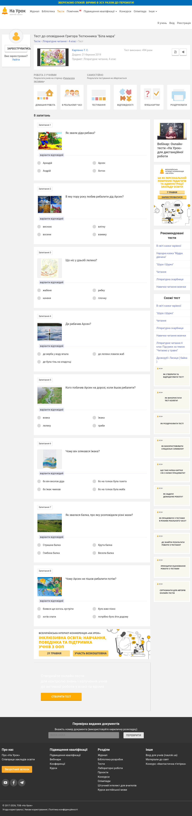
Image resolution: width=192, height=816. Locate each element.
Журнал (34, 11)
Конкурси (125, 11)
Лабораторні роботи (110, 768)
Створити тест (61, 696)
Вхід (172, 23)
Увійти (16, 59)
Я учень (162, 23)
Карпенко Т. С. (80, 50)
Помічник (74, 11)
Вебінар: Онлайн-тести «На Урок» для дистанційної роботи (170, 150)
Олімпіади (104, 781)
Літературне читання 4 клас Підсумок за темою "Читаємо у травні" (170, 347)
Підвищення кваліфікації (100, 11)
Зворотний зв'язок (17, 769)
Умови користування (36, 809)
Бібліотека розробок (110, 759)
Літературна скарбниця (170, 279)
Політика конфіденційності (63, 809)
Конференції (57, 763)
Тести (60, 11)
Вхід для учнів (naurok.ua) (161, 755)
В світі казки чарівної (168, 245)
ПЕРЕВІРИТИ (133, 735)
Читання (161, 271)
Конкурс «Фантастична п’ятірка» (166, 763)
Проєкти (103, 772)
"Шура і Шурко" (165, 264)
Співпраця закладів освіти (18, 759)
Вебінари (55, 759)
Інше (153, 11)
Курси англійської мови (112, 789)
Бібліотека (48, 11)
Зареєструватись (17, 48)
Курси (53, 768)
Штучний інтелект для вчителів (117, 785)
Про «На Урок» (11, 755)
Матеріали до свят (157, 759)
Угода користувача (12, 809)
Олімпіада (140, 11)
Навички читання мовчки (171, 286)
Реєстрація (184, 23)
